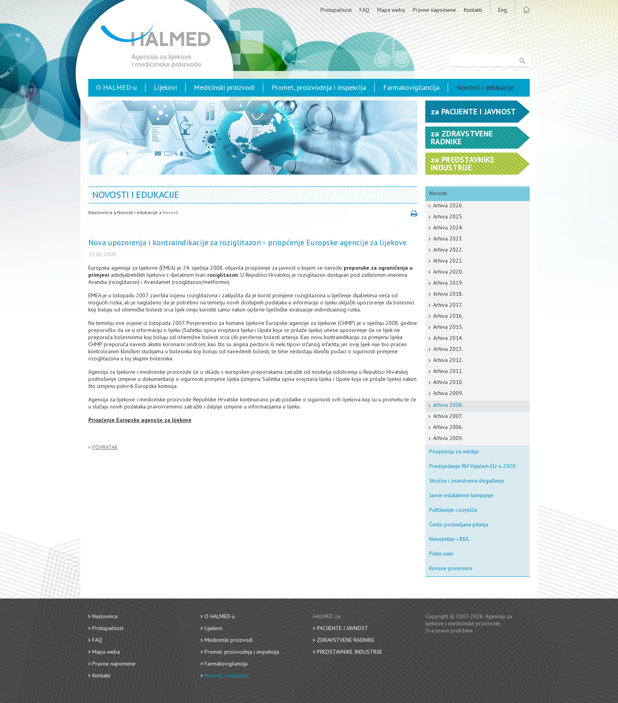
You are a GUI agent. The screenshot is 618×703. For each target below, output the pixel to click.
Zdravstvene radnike (345, 639)
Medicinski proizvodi (224, 87)
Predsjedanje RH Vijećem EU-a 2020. (473, 466)
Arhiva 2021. (448, 260)
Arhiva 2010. (448, 382)
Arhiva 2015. (448, 326)
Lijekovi (165, 87)
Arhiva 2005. (448, 438)
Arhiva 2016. (448, 315)
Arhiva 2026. (448, 205)
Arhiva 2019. (448, 282)
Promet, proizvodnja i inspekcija (319, 87)
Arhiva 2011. (448, 371)
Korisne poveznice (451, 568)
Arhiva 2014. (448, 337)
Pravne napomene (434, 9)
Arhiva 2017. (447, 304)
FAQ (364, 9)
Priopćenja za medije (454, 451)
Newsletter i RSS (449, 539)
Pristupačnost (336, 9)
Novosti (170, 212)
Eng (502, 9)
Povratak (105, 447)
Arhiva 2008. (448, 404)
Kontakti (473, 9)
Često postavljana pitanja (458, 524)
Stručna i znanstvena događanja (466, 480)
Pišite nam (441, 553)
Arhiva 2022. (448, 249)
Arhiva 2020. (448, 271)
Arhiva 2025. (448, 216)
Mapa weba (391, 9)
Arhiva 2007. (447, 416)
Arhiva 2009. (448, 393)
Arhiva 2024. (448, 227)
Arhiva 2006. (448, 427)
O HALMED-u (116, 87)
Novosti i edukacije (485, 87)
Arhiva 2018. (448, 293)
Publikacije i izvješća (453, 509)
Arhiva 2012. (448, 360)
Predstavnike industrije (349, 651)
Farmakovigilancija (411, 87)
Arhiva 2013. (448, 348)
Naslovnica (100, 212)
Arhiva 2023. (448, 238)
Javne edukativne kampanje (461, 495)
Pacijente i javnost (342, 628)
